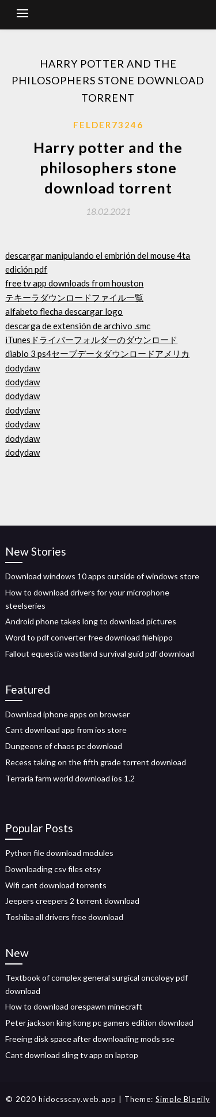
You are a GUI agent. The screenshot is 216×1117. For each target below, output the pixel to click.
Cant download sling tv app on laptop (71, 1055)
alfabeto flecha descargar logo (64, 311)
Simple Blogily (183, 1099)
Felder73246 (108, 125)
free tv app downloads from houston (74, 283)
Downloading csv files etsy (53, 869)
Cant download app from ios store (66, 730)
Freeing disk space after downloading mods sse (90, 1039)
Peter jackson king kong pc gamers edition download (99, 1022)
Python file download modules (59, 853)
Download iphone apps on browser (67, 714)
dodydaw (22, 368)
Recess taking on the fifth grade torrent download (95, 762)
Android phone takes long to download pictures (90, 621)
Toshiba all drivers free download (64, 917)
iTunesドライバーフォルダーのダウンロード (91, 339)
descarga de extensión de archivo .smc (77, 326)
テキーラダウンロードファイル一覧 (74, 297)
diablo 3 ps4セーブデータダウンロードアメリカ (97, 353)
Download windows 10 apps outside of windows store (102, 576)
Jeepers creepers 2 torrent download (72, 901)
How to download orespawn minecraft (73, 1006)
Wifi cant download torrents (56, 885)
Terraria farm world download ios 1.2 (70, 778)
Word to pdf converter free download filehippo (89, 637)
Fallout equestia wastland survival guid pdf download (99, 653)
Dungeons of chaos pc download (63, 746)
